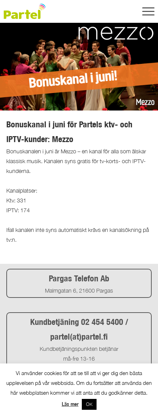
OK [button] (89, 404)
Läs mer (70, 404)
